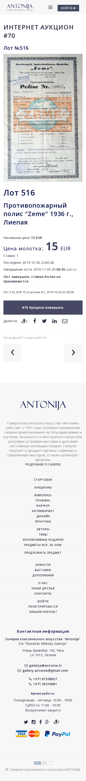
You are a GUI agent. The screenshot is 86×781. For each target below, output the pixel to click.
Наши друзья (43, 588)
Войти (43, 601)
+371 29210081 (43, 684)
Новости (43, 565)
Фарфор (43, 506)
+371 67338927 (43, 679)
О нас (43, 583)
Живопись (43, 495)
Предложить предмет (43, 553)
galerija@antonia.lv (43, 665)
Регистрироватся (43, 607)
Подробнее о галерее (43, 464)
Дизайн (43, 516)
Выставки (43, 570)
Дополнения (43, 575)
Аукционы (43, 487)
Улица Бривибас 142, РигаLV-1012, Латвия (43, 652)
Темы (43, 534)
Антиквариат (43, 511)
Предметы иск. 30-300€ (43, 545)
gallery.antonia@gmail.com (43, 670)
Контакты (43, 594)
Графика (43, 500)
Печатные (43, 521)
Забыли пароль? (43, 612)
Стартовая (43, 480)
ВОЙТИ (68, 8)
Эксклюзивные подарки (43, 540)
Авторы (43, 529)
